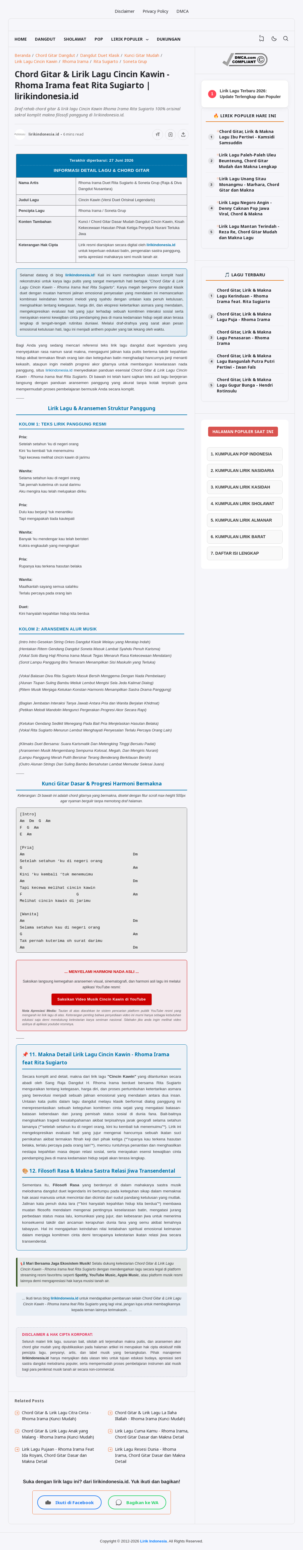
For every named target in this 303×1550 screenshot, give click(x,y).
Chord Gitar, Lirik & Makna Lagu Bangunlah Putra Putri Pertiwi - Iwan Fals (245, 361)
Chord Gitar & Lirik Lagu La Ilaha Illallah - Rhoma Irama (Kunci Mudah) (150, 1415)
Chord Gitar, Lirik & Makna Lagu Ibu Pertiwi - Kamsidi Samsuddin (246, 137)
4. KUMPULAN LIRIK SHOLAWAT (242, 503)
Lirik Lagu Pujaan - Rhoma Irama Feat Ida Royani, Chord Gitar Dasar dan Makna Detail (58, 1455)
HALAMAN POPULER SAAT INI (243, 431)
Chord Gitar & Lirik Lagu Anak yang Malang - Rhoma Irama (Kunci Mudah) (58, 1434)
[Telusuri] (285, 39)
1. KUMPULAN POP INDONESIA (241, 454)
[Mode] (273, 39)
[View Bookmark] (261, 39)
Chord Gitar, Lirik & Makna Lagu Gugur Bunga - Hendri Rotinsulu (245, 385)
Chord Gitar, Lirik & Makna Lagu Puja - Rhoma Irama (244, 316)
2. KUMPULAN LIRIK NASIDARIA (242, 470)
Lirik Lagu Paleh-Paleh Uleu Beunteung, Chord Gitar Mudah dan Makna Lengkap (248, 160)
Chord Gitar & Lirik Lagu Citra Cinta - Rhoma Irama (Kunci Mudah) (56, 1415)
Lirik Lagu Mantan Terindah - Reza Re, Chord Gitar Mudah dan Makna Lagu (249, 232)
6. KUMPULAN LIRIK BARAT (238, 536)
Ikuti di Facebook (69, 1502)
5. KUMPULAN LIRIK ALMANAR (241, 520)
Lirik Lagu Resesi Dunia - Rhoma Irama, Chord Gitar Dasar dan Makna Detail (150, 1455)
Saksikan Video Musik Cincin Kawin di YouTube (101, 999)
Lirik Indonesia (153, 1541)
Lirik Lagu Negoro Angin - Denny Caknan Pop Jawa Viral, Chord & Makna (245, 208)
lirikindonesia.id (161, 245)
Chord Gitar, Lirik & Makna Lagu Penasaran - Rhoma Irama (244, 337)
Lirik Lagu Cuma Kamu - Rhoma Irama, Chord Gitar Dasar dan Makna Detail (152, 1434)
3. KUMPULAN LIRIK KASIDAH (240, 487)
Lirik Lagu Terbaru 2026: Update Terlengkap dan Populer (250, 94)
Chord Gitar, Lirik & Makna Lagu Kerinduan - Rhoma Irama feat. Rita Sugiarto (244, 295)
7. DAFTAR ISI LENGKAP (235, 553)
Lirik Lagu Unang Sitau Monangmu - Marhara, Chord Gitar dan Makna (249, 184)
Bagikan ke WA (137, 1502)
